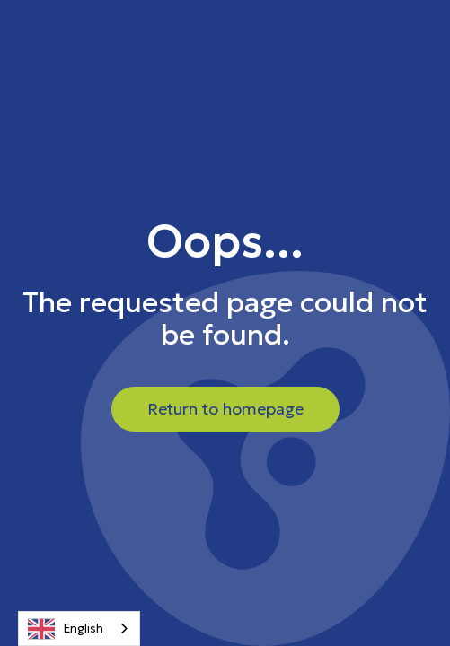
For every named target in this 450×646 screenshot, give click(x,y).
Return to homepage (225, 408)
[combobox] (79, 628)
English (65, 629)
